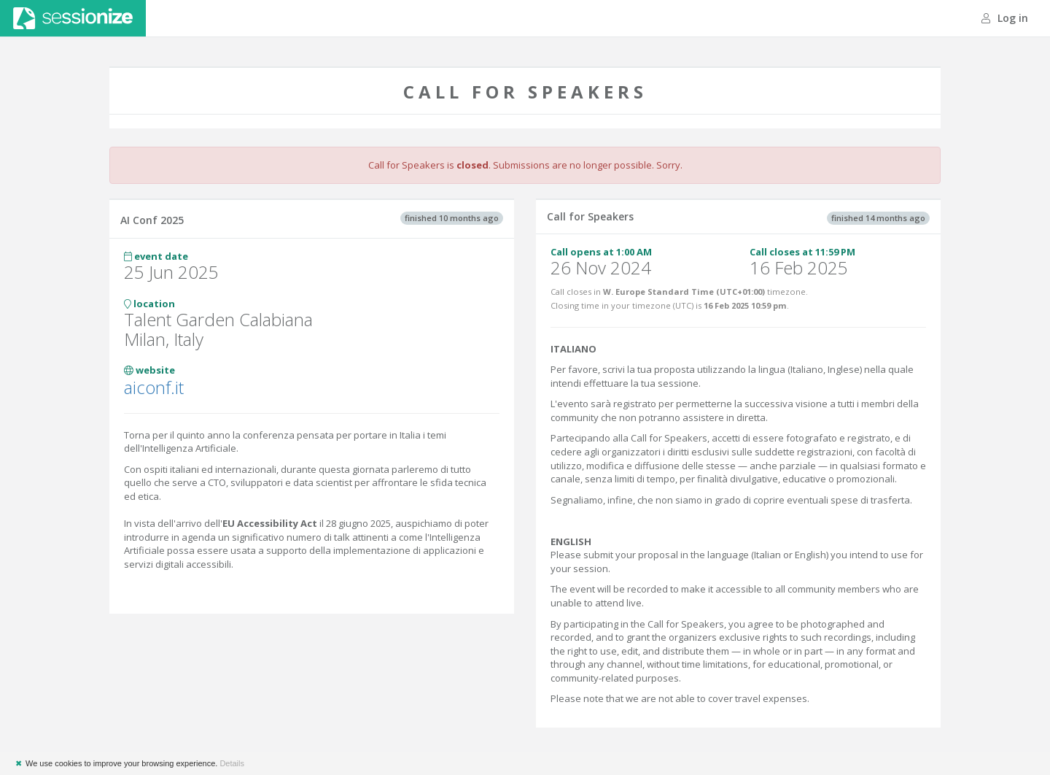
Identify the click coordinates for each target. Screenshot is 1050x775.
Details (231, 763)
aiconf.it (154, 387)
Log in (1004, 18)
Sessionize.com (73, 18)
